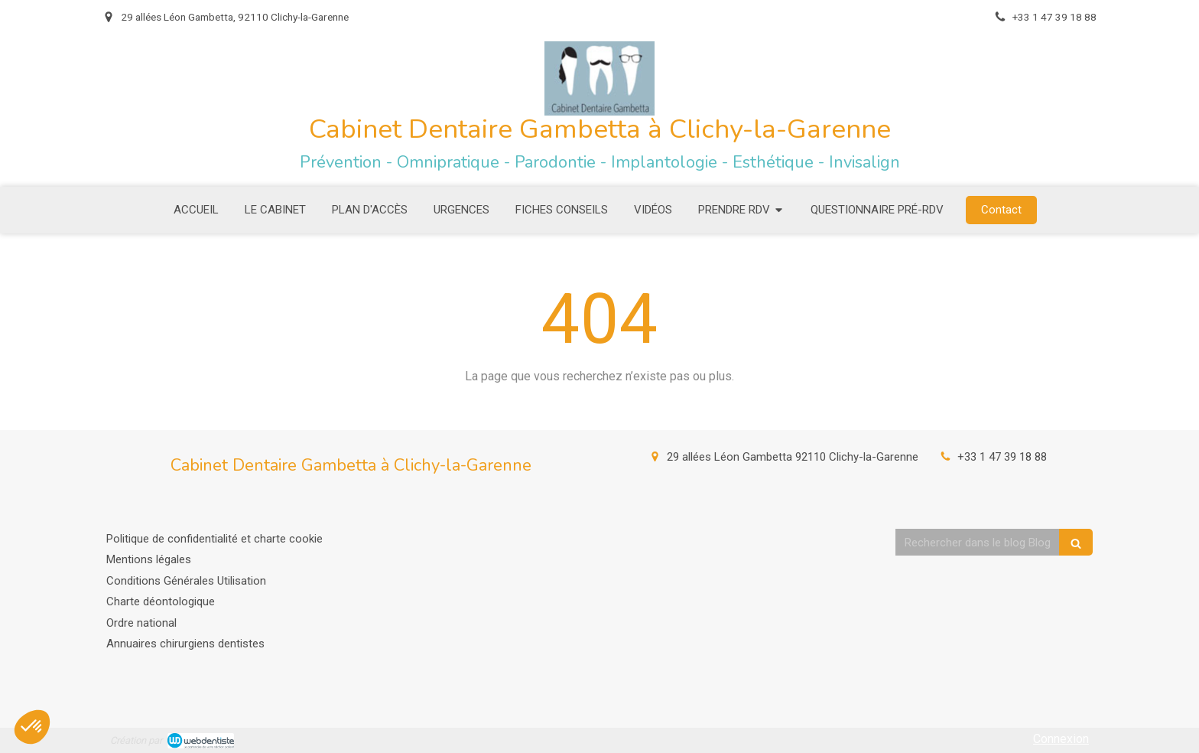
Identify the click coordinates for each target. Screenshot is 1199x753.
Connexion (1061, 739)
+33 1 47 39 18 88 (1002, 457)
